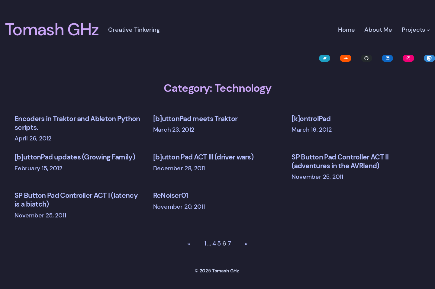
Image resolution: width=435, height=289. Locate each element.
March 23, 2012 (173, 129)
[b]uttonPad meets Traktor (195, 118)
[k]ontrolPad (311, 118)
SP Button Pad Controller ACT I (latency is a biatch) (76, 200)
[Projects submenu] (428, 30)
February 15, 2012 (38, 168)
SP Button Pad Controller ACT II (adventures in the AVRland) (340, 161)
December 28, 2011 (179, 168)
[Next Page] (244, 243)
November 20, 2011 (179, 206)
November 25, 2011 (317, 177)
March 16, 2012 (311, 129)
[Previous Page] (191, 243)
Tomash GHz (51, 29)
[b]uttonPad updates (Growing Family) (74, 157)
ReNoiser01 (170, 195)
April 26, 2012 (32, 138)
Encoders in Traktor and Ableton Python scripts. (77, 123)
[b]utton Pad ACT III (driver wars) (203, 157)
